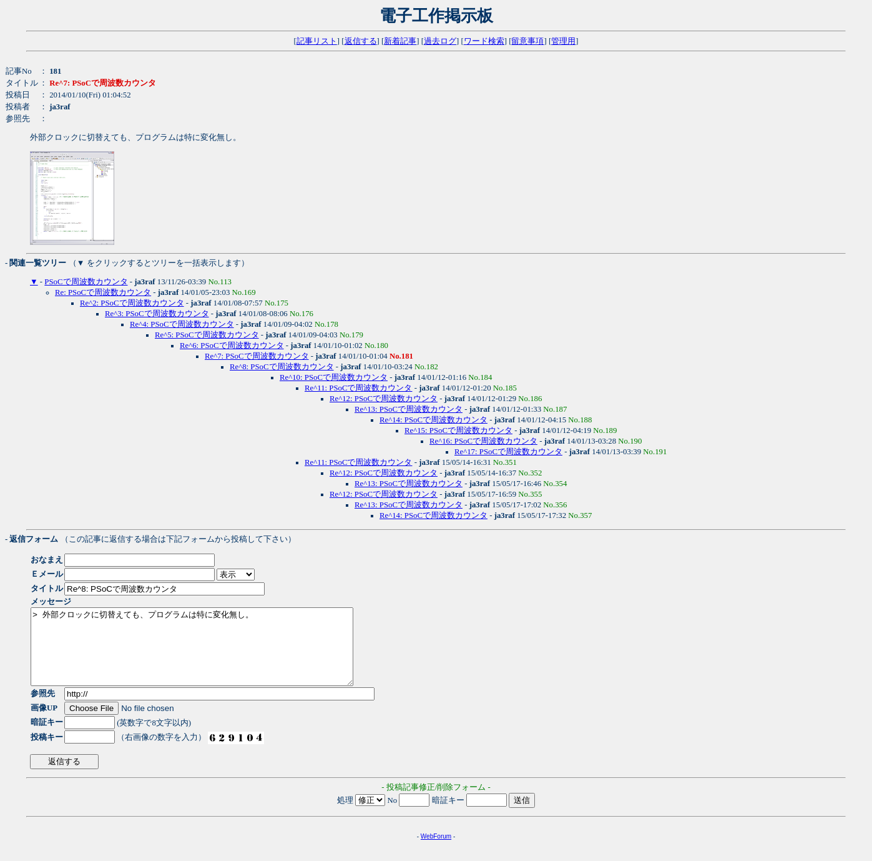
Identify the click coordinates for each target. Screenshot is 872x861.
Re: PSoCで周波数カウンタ (103, 292)
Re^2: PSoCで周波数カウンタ (132, 303)
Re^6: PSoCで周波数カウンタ (232, 345)
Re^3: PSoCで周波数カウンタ (157, 313)
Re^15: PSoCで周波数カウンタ (458, 430)
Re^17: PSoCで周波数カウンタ (508, 451)
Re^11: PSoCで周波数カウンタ (358, 388)
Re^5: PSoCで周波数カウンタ (207, 335)
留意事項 (527, 41)
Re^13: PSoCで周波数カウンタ (409, 409)
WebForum (436, 851)
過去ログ (440, 41)
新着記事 (400, 41)
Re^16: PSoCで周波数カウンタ (483, 441)
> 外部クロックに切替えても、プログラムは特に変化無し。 (211, 654)
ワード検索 (484, 41)
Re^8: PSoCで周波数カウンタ (282, 366)
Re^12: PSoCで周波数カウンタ (384, 398)
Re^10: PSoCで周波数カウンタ (334, 377)
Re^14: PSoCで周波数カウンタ (433, 420)
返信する (361, 41)
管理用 (563, 41)
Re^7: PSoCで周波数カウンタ (257, 356)
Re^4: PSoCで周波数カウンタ (182, 324)
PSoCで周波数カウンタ (85, 281)
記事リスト (316, 41)
